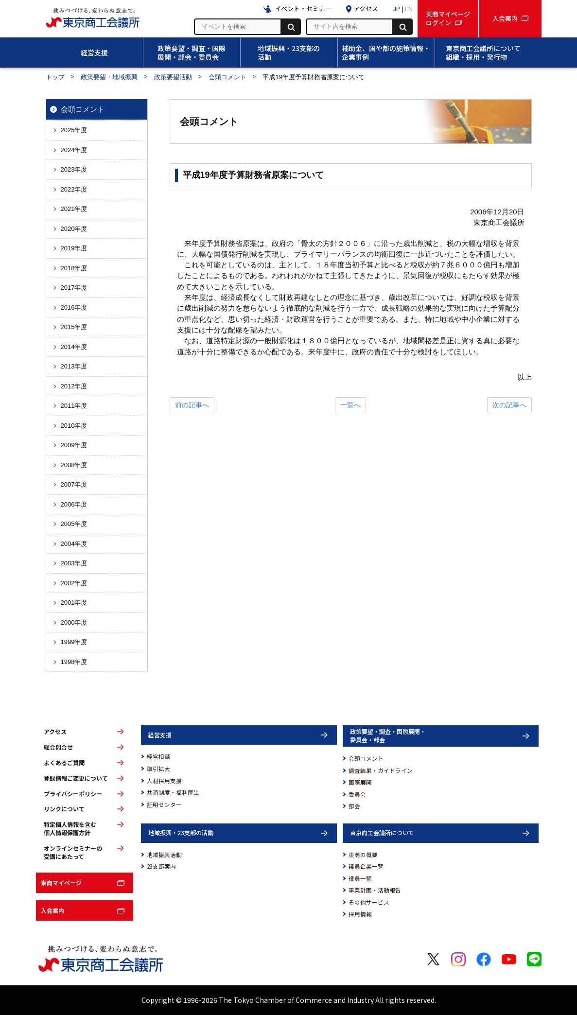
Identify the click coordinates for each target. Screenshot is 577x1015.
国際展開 (360, 782)
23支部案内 (161, 866)
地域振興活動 (164, 854)
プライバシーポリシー (73, 794)
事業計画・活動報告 (375, 890)
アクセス (55, 731)
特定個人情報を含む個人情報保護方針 (70, 829)
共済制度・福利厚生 (173, 792)
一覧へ (350, 405)
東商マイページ (61, 882)
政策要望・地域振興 (109, 77)
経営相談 (158, 756)
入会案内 (52, 910)
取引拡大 (158, 768)
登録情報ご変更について (76, 778)
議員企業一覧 (366, 866)
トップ (55, 77)
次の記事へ (509, 405)
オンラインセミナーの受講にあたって (73, 852)
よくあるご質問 (64, 763)
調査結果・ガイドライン (381, 770)
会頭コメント (227, 77)
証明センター (164, 804)
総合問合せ (58, 747)
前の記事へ (192, 405)
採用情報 (360, 914)
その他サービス (369, 902)
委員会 (357, 794)
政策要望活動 (173, 77)
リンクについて (64, 809)
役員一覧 (360, 878)
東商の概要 (363, 854)
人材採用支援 (164, 781)
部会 (354, 806)
